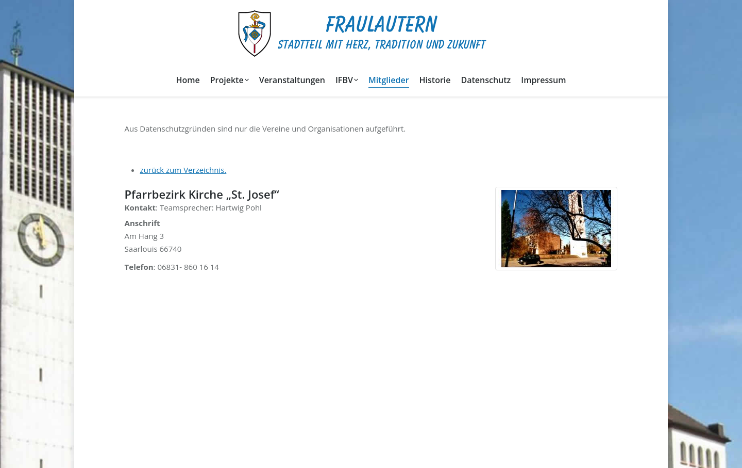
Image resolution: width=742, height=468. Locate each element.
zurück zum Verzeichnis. (183, 170)
